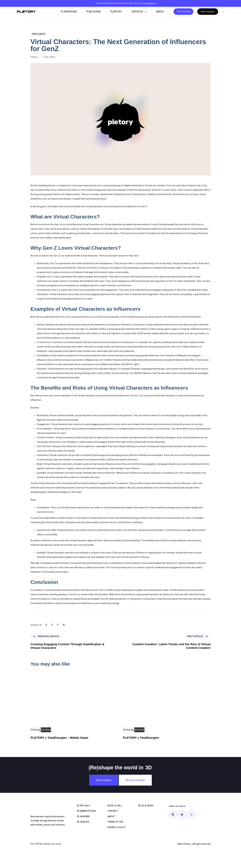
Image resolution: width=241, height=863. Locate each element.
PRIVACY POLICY (117, 827)
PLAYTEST (116, 11)
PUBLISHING (93, 11)
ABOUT (160, 11)
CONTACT (113, 811)
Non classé (38, 34)
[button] (223, 11)
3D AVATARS (83, 816)
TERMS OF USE (115, 821)
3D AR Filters (83, 805)
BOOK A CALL (115, 805)
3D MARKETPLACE (86, 811)
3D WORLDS (83, 821)
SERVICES (139, 11)
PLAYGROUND (69, 11)
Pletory (34, 57)
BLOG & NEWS (145, 805)
